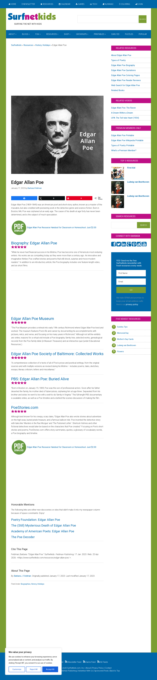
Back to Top (115, 671)
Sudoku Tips (122, 327)
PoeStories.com (24, 407)
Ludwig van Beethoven (126, 345)
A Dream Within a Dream (122, 113)
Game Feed (89, 662)
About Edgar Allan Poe (121, 55)
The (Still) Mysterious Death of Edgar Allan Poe (43, 525)
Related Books (117, 90)
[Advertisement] (57, 69)
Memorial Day (123, 333)
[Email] (131, 281)
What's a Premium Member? (123, 150)
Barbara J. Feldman (22, 576)
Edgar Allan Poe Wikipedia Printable (127, 140)
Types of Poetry (118, 60)
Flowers (120, 351)
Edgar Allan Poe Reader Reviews (126, 80)
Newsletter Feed (73, 662)
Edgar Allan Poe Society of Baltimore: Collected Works (57, 353)
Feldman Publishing (68, 671)
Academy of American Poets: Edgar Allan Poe (42, 531)
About (88, 668)
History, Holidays (42, 45)
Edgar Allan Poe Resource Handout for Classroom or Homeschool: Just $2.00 (61, 227)
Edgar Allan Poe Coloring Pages (125, 75)
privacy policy (132, 304)
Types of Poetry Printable (122, 145)
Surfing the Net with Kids (32, 16)
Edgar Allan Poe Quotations (123, 70)
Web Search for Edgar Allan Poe (125, 85)
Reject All (33, 669)
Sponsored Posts (101, 671)
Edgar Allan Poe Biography (123, 65)
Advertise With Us (85, 671)
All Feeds (102, 662)
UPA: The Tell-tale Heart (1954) (125, 118)
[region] (33, 661)
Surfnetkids (16, 45)
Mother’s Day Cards (125, 339)
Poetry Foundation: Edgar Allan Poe (35, 520)
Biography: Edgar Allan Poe (34, 243)
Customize (16, 669)
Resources (28, 45)
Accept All (50, 669)
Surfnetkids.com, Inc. (75, 668)
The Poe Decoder (23, 537)
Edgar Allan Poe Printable (122, 135)
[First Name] (131, 273)
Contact (108, 668)
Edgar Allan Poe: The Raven (123, 108)
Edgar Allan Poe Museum (32, 318)
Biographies (25, 584)
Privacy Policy (98, 668)
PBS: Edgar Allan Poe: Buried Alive (40, 379)
